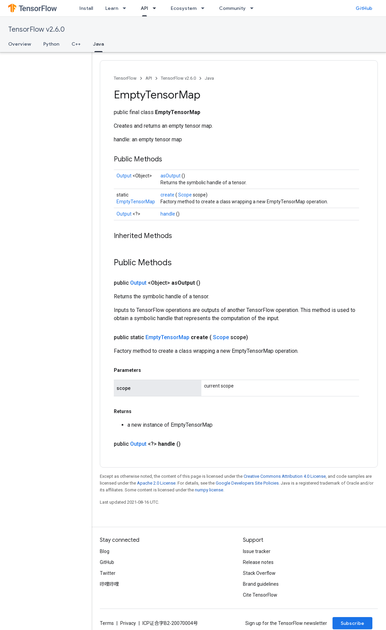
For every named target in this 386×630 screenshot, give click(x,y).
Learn (111, 8)
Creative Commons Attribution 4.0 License (285, 476)
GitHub (364, 8)
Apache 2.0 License (156, 483)
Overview (19, 44)
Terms (107, 623)
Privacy (128, 623)
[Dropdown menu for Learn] (126, 8)
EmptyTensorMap (136, 201)
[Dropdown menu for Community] (254, 8)
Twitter (107, 573)
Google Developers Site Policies (247, 483)
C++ (76, 44)
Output (125, 175)
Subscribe (352, 623)
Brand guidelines (261, 584)
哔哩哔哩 (109, 584)
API (148, 78)
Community (232, 8)
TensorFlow (125, 78)
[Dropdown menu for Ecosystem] (205, 8)
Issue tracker (257, 551)
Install (86, 8)
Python (51, 44)
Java (209, 78)
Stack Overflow (259, 573)
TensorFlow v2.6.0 (36, 29)
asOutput (171, 175)
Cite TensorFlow (260, 595)
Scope (185, 195)
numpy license (209, 489)
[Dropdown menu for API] (156, 8)
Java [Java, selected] (98, 44)
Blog (104, 551)
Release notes (258, 562)
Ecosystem (184, 8)
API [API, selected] (144, 8)
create (167, 195)
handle (168, 214)
